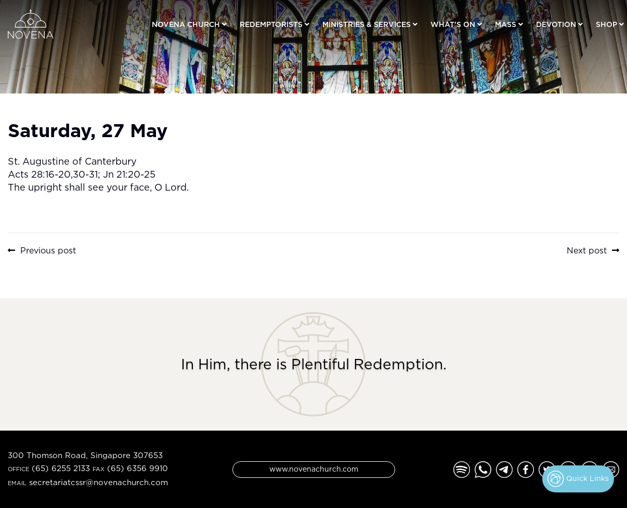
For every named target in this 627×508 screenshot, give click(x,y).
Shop (606, 24)
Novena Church (186, 24)
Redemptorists (271, 24)
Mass (505, 24)
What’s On (452, 24)
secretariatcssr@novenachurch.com (98, 482)
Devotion (556, 24)
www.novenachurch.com (313, 469)
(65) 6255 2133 (61, 468)
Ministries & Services (366, 24)
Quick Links (578, 479)
